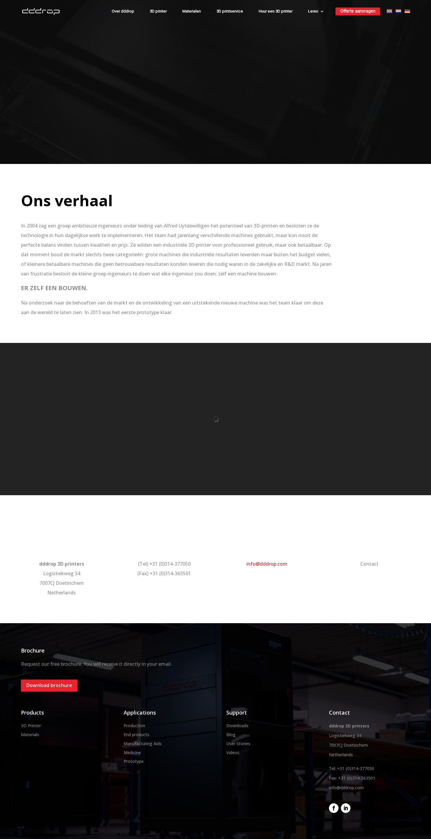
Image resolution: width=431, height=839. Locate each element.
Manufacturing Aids (143, 743)
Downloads (237, 725)
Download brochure (49, 685)
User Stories (238, 743)
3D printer (158, 11)
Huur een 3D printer (275, 11)
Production (134, 725)
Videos (232, 752)
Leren (313, 11)
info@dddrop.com (266, 564)
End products (136, 734)
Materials (30, 734)
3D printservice (229, 11)
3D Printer (31, 725)
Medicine (132, 752)
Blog (231, 734)
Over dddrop (123, 11)
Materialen (191, 11)
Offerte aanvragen (357, 11)
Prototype (134, 761)
